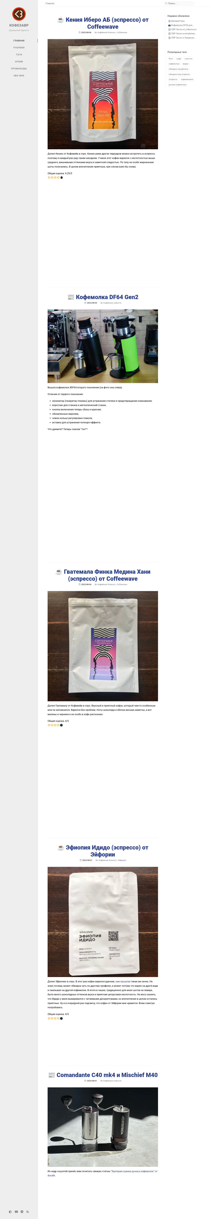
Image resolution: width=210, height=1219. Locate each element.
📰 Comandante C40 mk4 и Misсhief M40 (103, 1013)
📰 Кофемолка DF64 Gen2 (102, 281)
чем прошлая (122, 920)
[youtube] (16, 1212)
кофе (178, 58)
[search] (180, 3)
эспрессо (173, 79)
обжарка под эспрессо (179, 74)
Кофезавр (57, 1212)
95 (94, 1198)
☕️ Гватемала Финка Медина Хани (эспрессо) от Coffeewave (102, 538)
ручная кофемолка (177, 84)
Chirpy (192, 1212)
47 (76, 1198)
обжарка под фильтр (178, 69)
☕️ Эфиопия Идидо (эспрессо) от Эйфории (102, 790)
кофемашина (187, 79)
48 (82, 1198)
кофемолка (174, 64)
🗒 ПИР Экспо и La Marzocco (182, 29)
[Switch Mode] (10, 1212)
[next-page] (100, 1198)
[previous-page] (51, 1198)
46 (69, 1198)
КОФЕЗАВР (19, 25)
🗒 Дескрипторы (176, 21)
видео (186, 64)
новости (188, 58)
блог (171, 58)
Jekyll (183, 1212)
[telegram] (22, 1212)
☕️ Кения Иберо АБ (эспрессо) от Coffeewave (103, 23)
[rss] (27, 1212)
